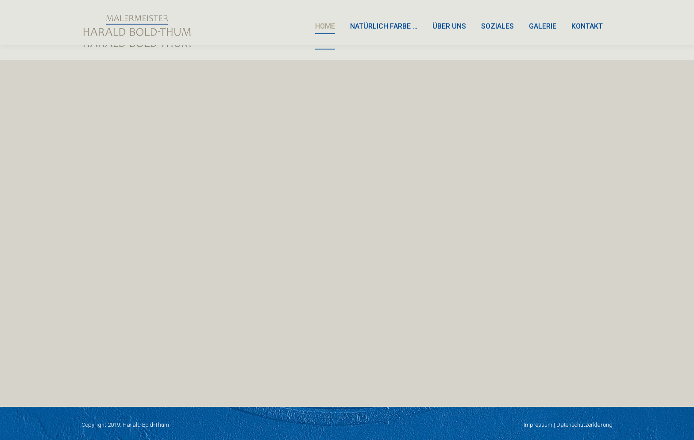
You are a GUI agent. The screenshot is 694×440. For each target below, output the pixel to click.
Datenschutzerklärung (584, 424)
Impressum (538, 424)
